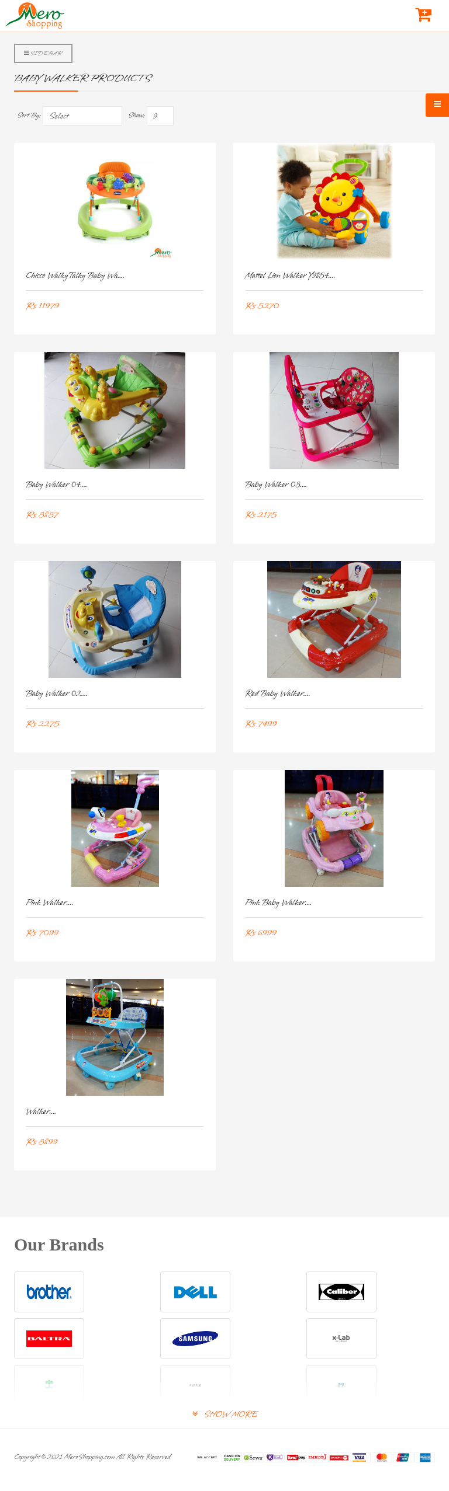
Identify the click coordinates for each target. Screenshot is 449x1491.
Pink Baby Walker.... (278, 902)
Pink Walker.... (50, 902)
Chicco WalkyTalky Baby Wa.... (75, 275)
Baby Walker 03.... (276, 484)
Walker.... (41, 1111)
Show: (136, 115)
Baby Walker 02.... (57, 693)
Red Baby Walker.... (277, 693)
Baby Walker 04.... (56, 484)
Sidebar (43, 53)
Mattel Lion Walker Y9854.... (290, 275)
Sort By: (29, 115)
